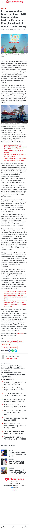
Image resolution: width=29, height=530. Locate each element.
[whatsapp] (12, 380)
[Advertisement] (14, 21)
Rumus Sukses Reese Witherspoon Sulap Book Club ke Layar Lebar (15, 455)
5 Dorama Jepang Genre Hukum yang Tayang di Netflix (15, 435)
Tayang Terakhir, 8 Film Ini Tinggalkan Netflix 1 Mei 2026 (15, 467)
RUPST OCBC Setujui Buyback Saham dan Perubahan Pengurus (15, 442)
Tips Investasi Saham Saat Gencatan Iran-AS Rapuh (17, 483)
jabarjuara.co (20, 363)
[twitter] (15, 380)
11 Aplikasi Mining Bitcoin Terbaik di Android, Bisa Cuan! (15, 424)
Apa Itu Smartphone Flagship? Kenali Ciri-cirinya (16, 492)
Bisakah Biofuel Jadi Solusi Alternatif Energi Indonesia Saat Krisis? (17, 501)
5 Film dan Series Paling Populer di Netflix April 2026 (14, 418)
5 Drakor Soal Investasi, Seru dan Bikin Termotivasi (15, 413)
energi (20, 371)
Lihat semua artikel (11, 388)
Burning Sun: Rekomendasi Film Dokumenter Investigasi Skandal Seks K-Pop (15, 326)
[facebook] (9, 380)
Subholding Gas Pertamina (9, 377)
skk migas (14, 371)
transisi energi (6, 374)
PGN (8, 371)
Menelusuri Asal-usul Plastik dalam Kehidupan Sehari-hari (14, 430)
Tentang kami (14, 511)
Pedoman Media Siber (14, 513)
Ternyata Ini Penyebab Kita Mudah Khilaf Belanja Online (14, 462)
